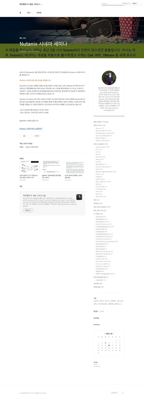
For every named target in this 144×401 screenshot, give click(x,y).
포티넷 (99, 194)
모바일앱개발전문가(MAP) (104, 234)
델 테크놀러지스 (101, 164)
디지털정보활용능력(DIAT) (105, 227)
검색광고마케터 (101, 229)
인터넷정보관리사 (102, 222)
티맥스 (99, 192)
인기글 (102, 311)
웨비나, (102, 301)
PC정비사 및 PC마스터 (103, 239)
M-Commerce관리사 (103, 264)
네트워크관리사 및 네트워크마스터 (107, 242)
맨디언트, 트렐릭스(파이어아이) (106, 172)
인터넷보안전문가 (102, 244)
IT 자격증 (98, 214)
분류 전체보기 (101, 122)
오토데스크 (100, 179)
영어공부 (98, 203)
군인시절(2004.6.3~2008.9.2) (105, 133)
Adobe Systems (102, 147)
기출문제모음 (101, 280)
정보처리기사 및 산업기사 (104, 251)
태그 (28, 13)
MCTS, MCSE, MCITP (103, 261)
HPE (98, 152)
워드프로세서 (101, 217)
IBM (98, 154)
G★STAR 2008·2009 (103, 141)
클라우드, (117, 304)
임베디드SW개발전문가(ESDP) (105, 274)
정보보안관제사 (101, 247)
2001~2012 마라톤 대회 (104, 136)
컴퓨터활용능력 (101, 219)
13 (109, 345)
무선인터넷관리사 (102, 269)
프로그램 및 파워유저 (102, 207)
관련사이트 (114, 393)
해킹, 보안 (100, 210)
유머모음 (98, 283)
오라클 (99, 177)
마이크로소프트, (103, 304)
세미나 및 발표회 (101, 144)
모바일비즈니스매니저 (103, 266)
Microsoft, (120, 301)
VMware (99, 159)
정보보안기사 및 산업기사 (104, 254)
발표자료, (111, 304)
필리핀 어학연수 (101, 138)
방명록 (39, 13)
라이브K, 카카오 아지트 (103, 167)
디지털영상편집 (101, 232)
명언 (97, 200)
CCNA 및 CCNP (101, 259)
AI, (121, 304)
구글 (98, 162)
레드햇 (99, 169)
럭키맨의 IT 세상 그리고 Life (31, 4)
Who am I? (100, 128)
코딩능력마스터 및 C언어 (104, 237)
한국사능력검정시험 (101, 277)
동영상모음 (99, 287)
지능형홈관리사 (101, 256)
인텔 (99, 184)
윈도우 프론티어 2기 (103, 182)
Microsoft (100, 157)
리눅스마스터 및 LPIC (103, 224)
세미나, (96, 304)
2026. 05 (109, 334)
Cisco (99, 149)
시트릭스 (100, 174)
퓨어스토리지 (101, 197)
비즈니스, (107, 301)
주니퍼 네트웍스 (101, 187)
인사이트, (96, 301)
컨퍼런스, (113, 301)
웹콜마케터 (100, 271)
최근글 (96, 311)
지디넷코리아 (101, 189)
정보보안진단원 (101, 249)
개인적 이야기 (99, 125)
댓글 (21, 186)
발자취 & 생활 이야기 (103, 131)
